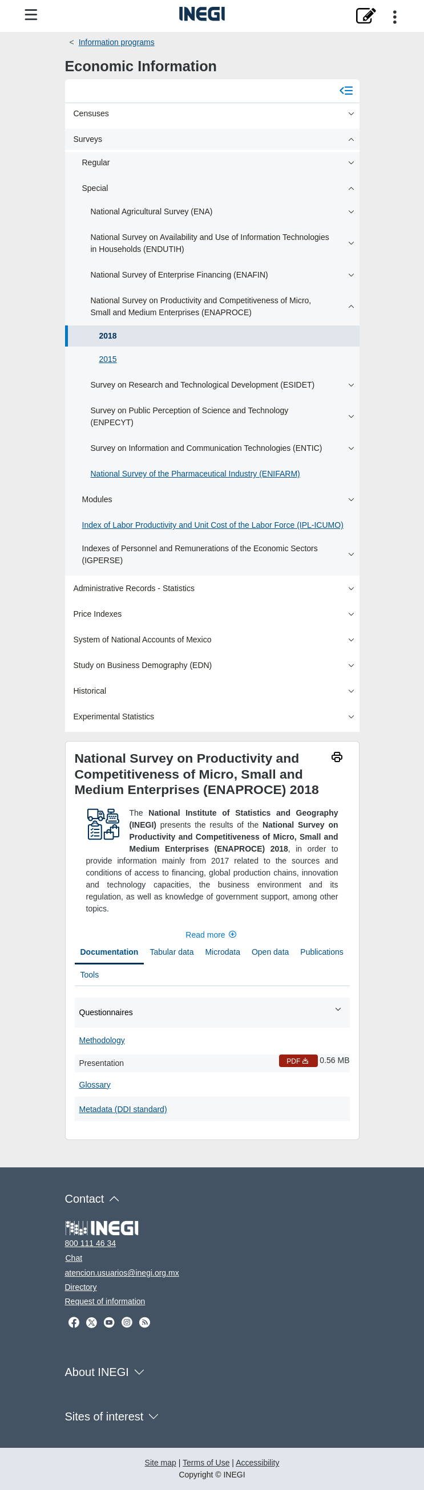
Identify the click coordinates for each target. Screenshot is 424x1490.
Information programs (117, 42)
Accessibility (257, 1462)
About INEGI (97, 1372)
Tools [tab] (89, 974)
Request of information (105, 1301)
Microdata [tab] (222, 951)
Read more (211, 934)
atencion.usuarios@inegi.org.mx (122, 1272)
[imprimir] (337, 758)
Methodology (102, 1040)
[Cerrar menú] (346, 91)
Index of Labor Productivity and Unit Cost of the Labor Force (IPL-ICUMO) (213, 525)
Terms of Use (206, 1462)
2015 (108, 359)
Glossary (95, 1084)
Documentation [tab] (109, 951)
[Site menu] (30, 16)
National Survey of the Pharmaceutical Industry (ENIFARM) (195, 473)
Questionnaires (210, 1012)
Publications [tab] (322, 951)
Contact (84, 1198)
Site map (160, 1462)
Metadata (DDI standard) (123, 1109)
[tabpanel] (212, 1058)
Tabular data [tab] (171, 951)
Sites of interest (104, 1416)
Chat (74, 1258)
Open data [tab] (270, 951)
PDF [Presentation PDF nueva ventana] (298, 1061)
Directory (81, 1287)
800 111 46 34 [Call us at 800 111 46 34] (90, 1243)
